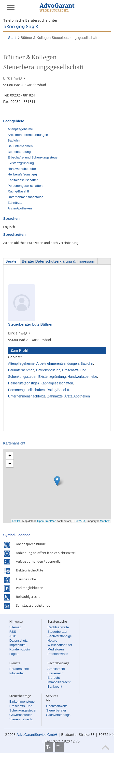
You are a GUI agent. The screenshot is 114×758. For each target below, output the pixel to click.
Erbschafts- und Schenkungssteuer (33, 157)
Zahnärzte (15, 203)
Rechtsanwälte (58, 627)
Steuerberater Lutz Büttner (30, 324)
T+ (60, 747)
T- (49, 747)
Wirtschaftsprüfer (59, 645)
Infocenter (16, 673)
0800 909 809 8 (20, 27)
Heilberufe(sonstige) (22, 174)
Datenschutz (18, 640)
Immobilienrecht (59, 682)
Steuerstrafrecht (21, 719)
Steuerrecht (55, 673)
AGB (12, 636)
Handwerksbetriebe (22, 169)
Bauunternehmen (20, 146)
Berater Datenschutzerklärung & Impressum (58, 261)
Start (12, 38)
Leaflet (16, 521)
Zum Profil (19, 350)
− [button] (10, 463)
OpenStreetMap (46, 521)
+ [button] (10, 456)
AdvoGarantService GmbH (36, 735)
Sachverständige (59, 636)
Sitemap (15, 627)
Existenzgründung (21, 163)
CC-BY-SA (78, 521)
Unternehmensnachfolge (25, 197)
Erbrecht (53, 677)
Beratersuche (19, 669)
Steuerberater (57, 631)
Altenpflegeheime (20, 129)
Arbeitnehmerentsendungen (28, 135)
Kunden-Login (19, 649)
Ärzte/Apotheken (20, 208)
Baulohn (14, 140)
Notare (52, 640)
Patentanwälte (57, 654)
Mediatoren (55, 649)
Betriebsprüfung (19, 152)
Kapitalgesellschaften (23, 180)
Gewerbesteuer (20, 715)
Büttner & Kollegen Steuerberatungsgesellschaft (59, 38)
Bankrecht (54, 686)
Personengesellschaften (25, 186)
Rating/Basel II (18, 191)
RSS (12, 631)
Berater (11, 261)
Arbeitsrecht (56, 669)
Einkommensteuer (22, 701)
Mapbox (105, 521)
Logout (14, 654)
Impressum (17, 645)
